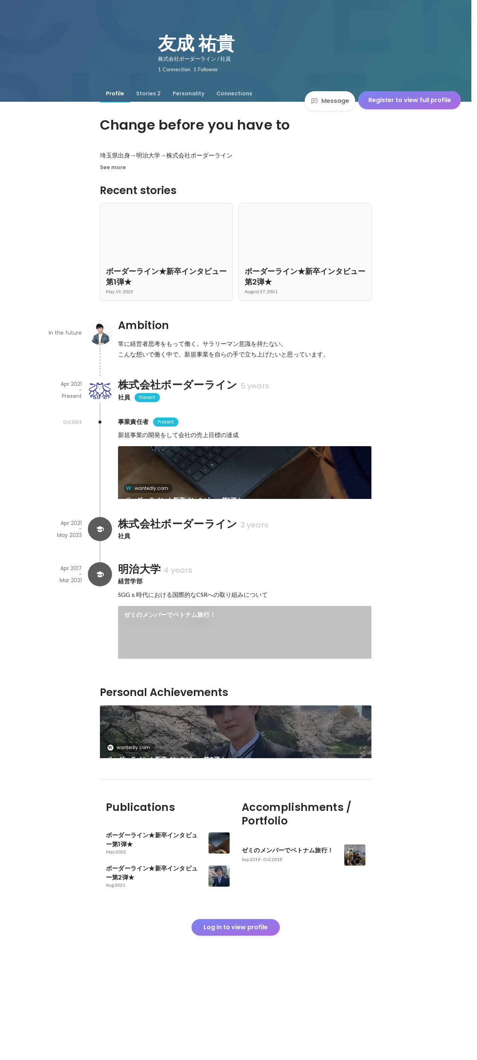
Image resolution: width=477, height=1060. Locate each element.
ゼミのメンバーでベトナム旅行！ (170, 640)
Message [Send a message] (330, 100)
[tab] (115, 93)
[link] (244, 482)
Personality (188, 93)
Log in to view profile (236, 1004)
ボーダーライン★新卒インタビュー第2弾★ (166, 810)
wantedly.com (149, 488)
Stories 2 (148, 93)
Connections (234, 93)
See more (113, 167)
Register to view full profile (409, 100)
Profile (115, 93)
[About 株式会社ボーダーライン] (100, 390)
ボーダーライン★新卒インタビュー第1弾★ (183, 500)
